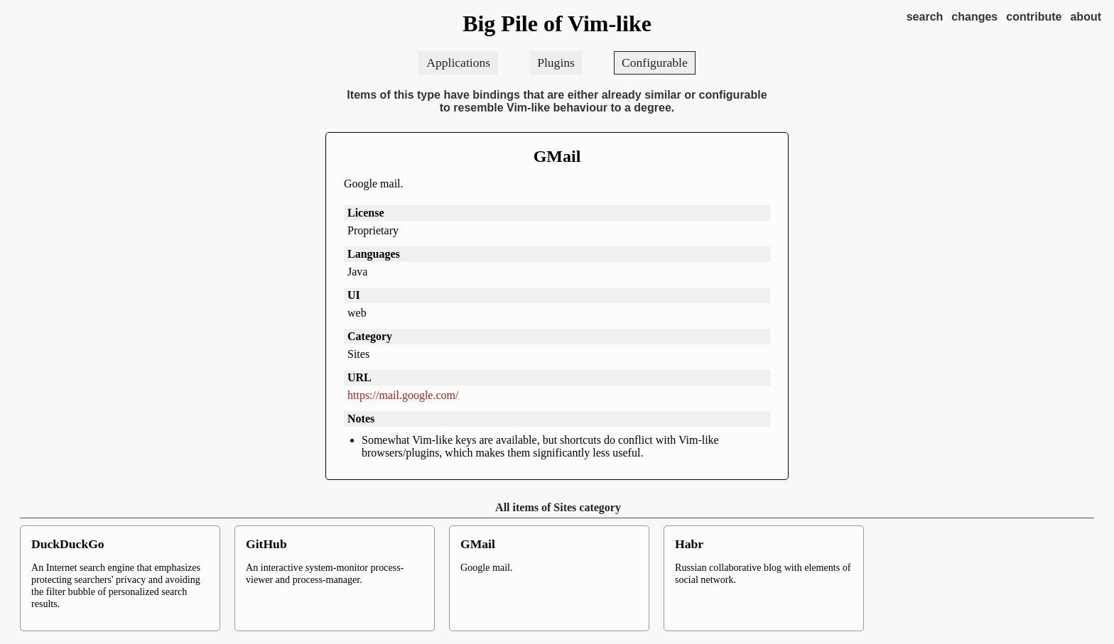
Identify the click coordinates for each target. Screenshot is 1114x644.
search (925, 17)
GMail (557, 156)
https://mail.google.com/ (402, 395)
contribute (1033, 17)
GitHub (266, 544)
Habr (689, 544)
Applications (458, 62)
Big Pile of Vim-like (557, 23)
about (1085, 17)
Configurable (655, 62)
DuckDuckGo (67, 544)
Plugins (556, 62)
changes (974, 17)
